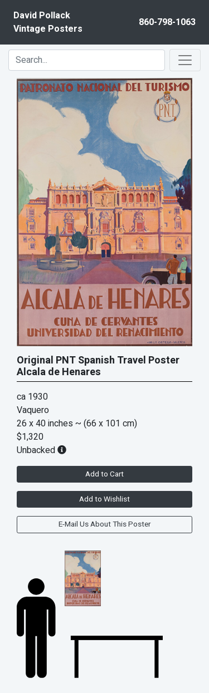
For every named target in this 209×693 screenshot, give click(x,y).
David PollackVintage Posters (47, 22)
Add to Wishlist (104, 499)
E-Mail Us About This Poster (104, 524)
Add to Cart (104, 474)
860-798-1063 (167, 22)
